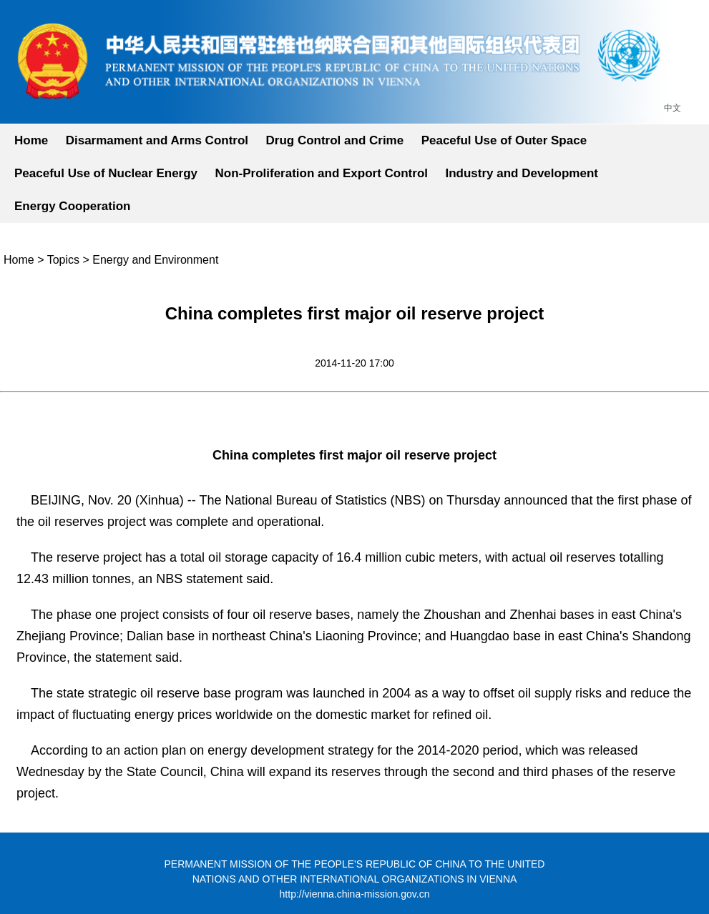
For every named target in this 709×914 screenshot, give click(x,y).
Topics (63, 260)
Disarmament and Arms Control (157, 140)
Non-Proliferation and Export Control (322, 173)
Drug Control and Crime (335, 140)
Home (31, 140)
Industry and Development (521, 173)
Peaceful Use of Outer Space (504, 140)
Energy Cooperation (72, 206)
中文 (672, 108)
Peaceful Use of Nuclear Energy (105, 173)
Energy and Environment (155, 260)
